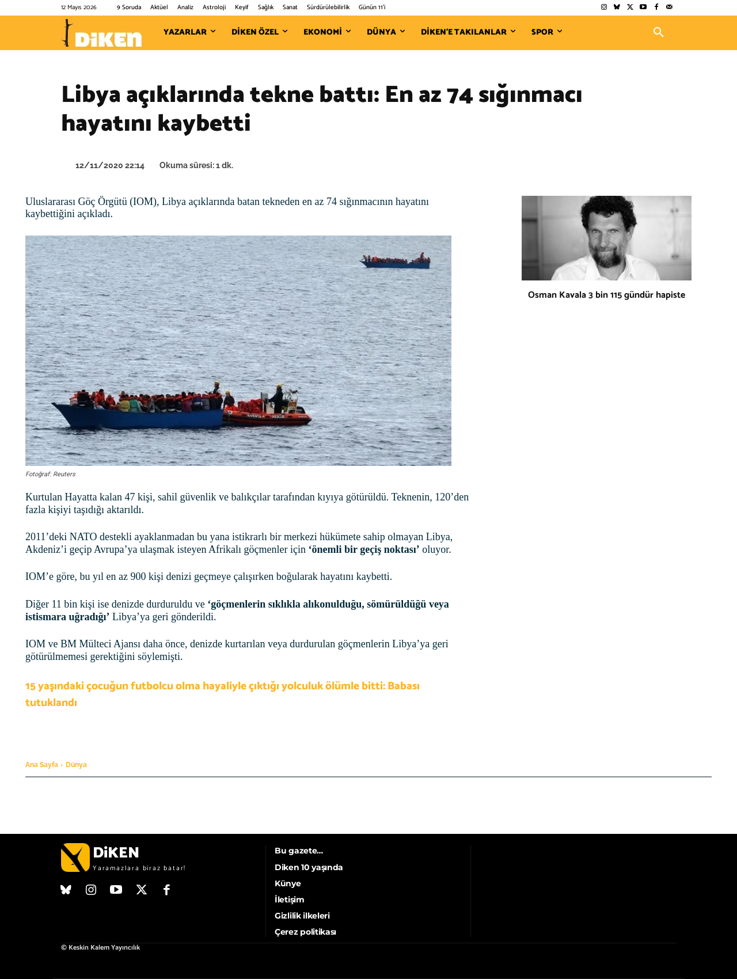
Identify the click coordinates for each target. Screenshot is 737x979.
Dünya (76, 765)
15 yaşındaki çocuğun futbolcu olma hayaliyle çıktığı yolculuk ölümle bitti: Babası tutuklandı (222, 694)
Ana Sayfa (41, 765)
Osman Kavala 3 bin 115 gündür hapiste (606, 295)
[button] (658, 33)
